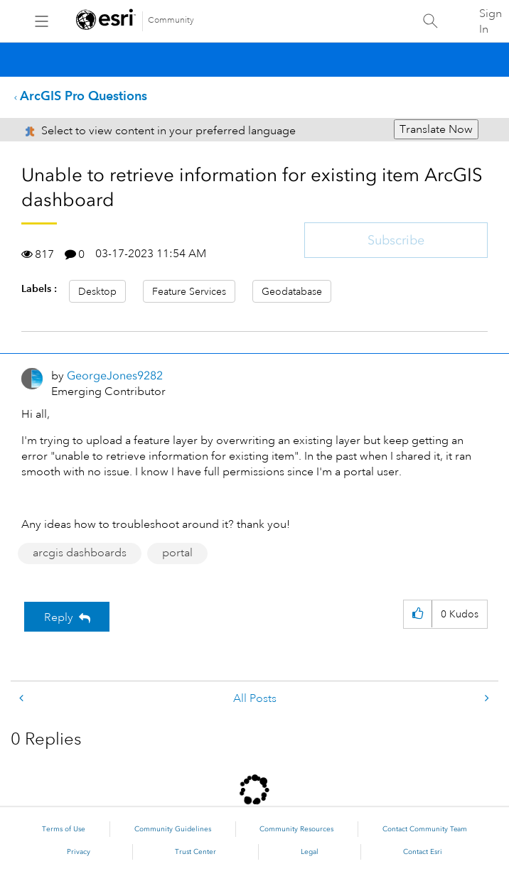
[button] (418, 614)
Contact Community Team (424, 829)
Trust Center (195, 852)
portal (177, 553)
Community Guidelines (172, 829)
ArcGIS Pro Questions (83, 95)
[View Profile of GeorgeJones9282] (115, 375)
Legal (309, 852)
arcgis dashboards (80, 553)
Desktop (97, 291)
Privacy (78, 852)
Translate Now (436, 129)
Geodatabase (292, 291)
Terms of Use (63, 829)
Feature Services (189, 291)
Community (171, 20)
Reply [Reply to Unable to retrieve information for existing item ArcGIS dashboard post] (58, 617)
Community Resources (296, 829)
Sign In (490, 21)
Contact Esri (422, 852)
